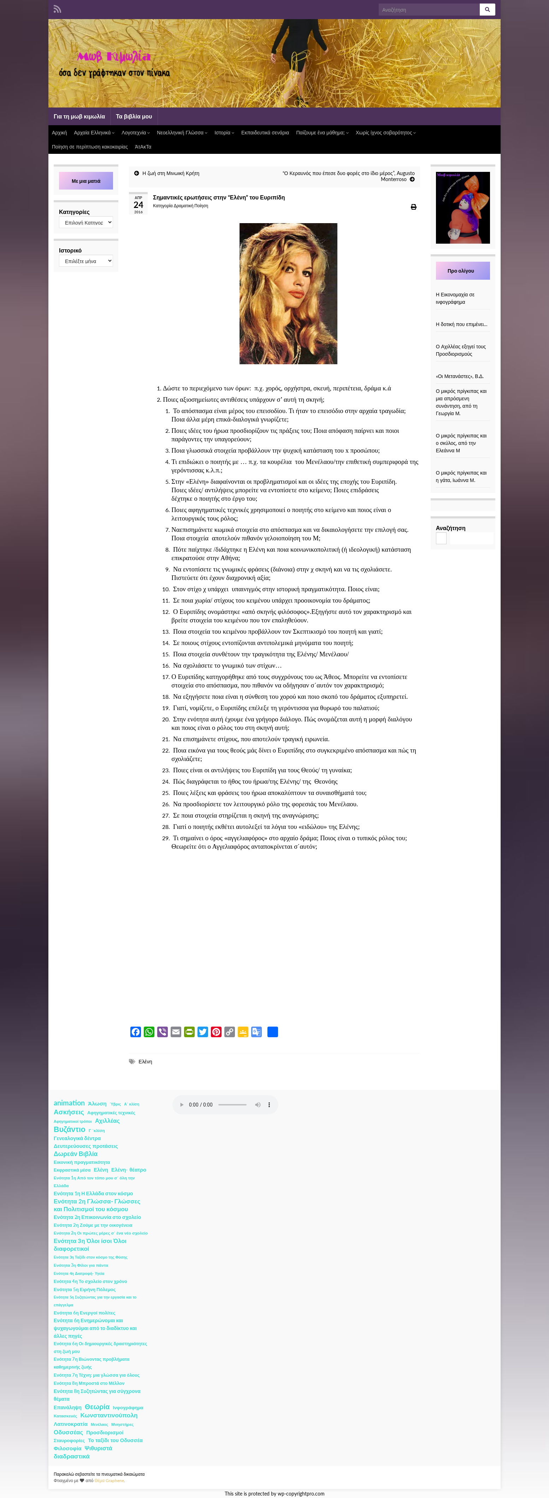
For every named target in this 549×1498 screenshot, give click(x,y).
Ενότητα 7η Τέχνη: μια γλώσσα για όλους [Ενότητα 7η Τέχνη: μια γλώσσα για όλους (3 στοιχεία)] (97, 1375)
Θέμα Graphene (109, 1480)
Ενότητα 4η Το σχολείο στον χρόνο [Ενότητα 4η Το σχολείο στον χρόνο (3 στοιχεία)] (90, 1281)
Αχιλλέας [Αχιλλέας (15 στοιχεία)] (107, 1120)
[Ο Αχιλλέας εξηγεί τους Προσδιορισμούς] (463, 339)
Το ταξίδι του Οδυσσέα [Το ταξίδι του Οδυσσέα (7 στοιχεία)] (115, 1440)
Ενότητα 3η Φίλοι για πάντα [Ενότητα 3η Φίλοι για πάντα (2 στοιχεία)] (81, 1265)
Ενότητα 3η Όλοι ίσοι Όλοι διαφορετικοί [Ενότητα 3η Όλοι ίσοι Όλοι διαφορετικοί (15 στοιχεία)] (90, 1244)
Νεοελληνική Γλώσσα (182, 132)
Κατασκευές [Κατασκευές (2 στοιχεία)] (65, 1415)
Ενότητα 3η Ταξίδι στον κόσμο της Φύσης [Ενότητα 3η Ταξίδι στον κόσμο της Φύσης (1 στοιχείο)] (91, 1257)
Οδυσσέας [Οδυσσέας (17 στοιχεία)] (68, 1432)
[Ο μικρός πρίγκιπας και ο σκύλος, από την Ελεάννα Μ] (463, 428)
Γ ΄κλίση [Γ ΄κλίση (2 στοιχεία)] (97, 1130)
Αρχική (59, 132)
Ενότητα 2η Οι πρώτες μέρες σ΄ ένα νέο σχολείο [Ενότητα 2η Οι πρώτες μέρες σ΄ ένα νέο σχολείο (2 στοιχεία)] (101, 1233)
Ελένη (145, 1061)
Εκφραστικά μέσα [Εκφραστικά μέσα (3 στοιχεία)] (72, 1170)
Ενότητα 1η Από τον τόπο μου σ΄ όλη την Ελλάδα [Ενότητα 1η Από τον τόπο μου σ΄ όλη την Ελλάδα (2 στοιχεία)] (94, 1181)
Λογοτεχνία (136, 132)
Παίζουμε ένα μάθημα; (322, 132)
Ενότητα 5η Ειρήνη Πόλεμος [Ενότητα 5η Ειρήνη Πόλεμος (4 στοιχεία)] (85, 1289)
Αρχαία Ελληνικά (94, 132)
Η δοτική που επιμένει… (462, 324)
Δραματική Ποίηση (191, 205)
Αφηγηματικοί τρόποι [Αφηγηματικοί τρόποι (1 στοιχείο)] (73, 1121)
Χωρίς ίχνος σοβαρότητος (386, 132)
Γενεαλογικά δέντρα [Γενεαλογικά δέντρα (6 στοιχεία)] (77, 1138)
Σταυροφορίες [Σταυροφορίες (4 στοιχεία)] (69, 1440)
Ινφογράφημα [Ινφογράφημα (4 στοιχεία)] (128, 1407)
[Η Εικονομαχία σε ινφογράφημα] (463, 287)
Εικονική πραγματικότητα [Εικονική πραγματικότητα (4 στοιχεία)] (82, 1162)
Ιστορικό (70, 250)
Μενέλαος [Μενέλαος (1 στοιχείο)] (99, 1424)
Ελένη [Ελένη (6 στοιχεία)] (101, 1170)
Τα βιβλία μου (134, 116)
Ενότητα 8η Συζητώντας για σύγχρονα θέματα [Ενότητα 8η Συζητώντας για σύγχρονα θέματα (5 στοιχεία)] (97, 1395)
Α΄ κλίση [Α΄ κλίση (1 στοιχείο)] (131, 1104)
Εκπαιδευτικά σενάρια (265, 132)
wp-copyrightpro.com (301, 1494)
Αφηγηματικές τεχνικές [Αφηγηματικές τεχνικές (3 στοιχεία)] (111, 1112)
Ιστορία (224, 132)
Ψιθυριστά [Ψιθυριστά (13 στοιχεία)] (98, 1448)
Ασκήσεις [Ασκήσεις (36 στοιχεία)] (69, 1112)
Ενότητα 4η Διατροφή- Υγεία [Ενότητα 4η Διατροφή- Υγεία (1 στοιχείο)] (79, 1273)
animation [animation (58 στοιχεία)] (69, 1103)
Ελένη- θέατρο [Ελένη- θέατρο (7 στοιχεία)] (128, 1170)
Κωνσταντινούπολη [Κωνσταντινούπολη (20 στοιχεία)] (108, 1415)
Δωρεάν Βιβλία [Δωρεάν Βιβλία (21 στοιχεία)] (76, 1153)
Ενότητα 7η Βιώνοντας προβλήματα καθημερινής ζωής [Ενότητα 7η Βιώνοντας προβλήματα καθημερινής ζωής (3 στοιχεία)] (91, 1363)
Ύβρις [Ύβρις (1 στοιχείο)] (115, 1104)
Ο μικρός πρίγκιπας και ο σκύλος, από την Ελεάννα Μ (461, 442)
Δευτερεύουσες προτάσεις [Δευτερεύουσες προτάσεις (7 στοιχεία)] (86, 1146)
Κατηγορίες (74, 211)
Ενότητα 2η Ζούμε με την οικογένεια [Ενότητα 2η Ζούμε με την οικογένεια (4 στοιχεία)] (93, 1225)
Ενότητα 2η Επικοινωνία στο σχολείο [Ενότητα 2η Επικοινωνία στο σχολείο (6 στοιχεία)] (97, 1217)
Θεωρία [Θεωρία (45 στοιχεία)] (97, 1407)
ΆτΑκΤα (143, 147)
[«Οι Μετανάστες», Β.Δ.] (463, 368)
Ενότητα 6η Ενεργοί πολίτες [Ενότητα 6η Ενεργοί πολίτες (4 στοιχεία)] (85, 1313)
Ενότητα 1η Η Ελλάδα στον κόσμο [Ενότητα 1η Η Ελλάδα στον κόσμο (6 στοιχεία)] (93, 1193)
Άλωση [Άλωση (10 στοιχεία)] (97, 1103)
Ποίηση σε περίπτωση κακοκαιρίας (90, 147)
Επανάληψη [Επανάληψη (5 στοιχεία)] (68, 1407)
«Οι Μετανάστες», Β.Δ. (460, 376)
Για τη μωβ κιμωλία (79, 116)
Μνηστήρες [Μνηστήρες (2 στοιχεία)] (122, 1424)
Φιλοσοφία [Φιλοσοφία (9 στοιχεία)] (68, 1448)
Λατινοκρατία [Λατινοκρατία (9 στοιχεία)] (71, 1424)
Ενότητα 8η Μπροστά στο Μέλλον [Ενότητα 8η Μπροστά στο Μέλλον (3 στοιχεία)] (89, 1383)
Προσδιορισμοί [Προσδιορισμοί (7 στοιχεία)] (104, 1432)
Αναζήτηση (451, 527)
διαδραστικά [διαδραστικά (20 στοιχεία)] (72, 1456)
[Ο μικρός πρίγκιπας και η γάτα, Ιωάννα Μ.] (463, 465)
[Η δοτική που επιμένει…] (463, 316)
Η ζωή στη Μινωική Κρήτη (170, 173)
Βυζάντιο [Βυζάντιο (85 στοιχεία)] (69, 1129)
